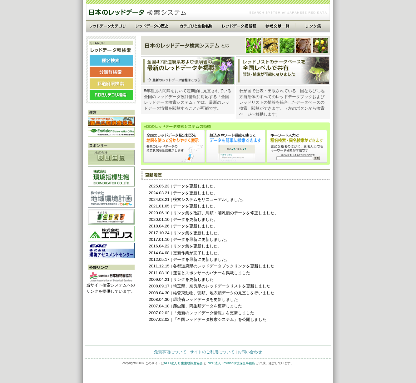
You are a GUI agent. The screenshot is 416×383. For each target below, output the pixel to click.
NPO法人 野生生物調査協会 (183, 363)
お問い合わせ (250, 352)
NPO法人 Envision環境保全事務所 (231, 363)
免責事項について (170, 352)
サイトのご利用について (212, 352)
